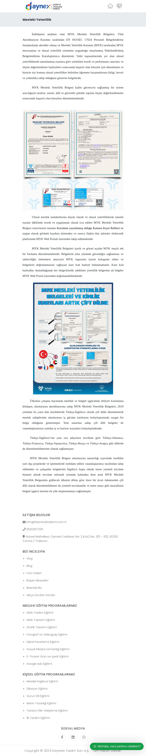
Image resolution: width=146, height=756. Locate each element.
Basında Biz (34, 588)
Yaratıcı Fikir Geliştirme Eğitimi (47, 711)
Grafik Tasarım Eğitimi (42, 627)
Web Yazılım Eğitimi (40, 613)
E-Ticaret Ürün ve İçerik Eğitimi (48, 656)
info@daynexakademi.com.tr (46, 522)
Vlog (29, 558)
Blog (29, 566)
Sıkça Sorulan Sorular (41, 595)
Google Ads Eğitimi (39, 664)
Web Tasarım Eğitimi (41, 620)
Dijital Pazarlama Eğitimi (43, 642)
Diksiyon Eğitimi (37, 689)
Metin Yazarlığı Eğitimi (41, 703)
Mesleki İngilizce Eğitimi (42, 681)
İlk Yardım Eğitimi (38, 718)
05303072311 (34, 529)
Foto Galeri (34, 573)
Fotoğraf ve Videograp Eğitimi (47, 635)
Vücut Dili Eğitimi (38, 696)
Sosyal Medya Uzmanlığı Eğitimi (48, 649)
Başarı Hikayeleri (37, 580)
